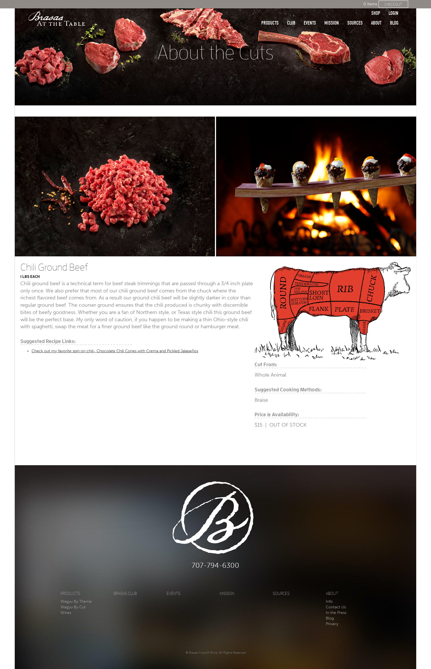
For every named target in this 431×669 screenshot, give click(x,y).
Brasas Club (125, 594)
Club (291, 15)
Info (329, 601)
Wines (66, 612)
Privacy (332, 623)
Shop (375, 5)
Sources (355, 15)
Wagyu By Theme (76, 601)
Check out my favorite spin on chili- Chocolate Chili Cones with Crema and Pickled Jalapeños (115, 351)
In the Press (336, 612)
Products (270, 15)
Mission (331, 15)
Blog (394, 15)
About (376, 15)
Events (310, 15)
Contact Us (336, 607)
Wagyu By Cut (73, 607)
